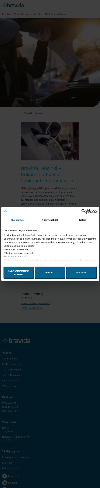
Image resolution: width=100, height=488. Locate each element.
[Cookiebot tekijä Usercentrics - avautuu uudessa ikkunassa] (83, 211)
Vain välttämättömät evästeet (18, 273)
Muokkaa (50, 272)
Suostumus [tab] (17, 220)
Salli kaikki (81, 272)
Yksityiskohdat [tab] (50, 220)
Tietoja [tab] (82, 220)
